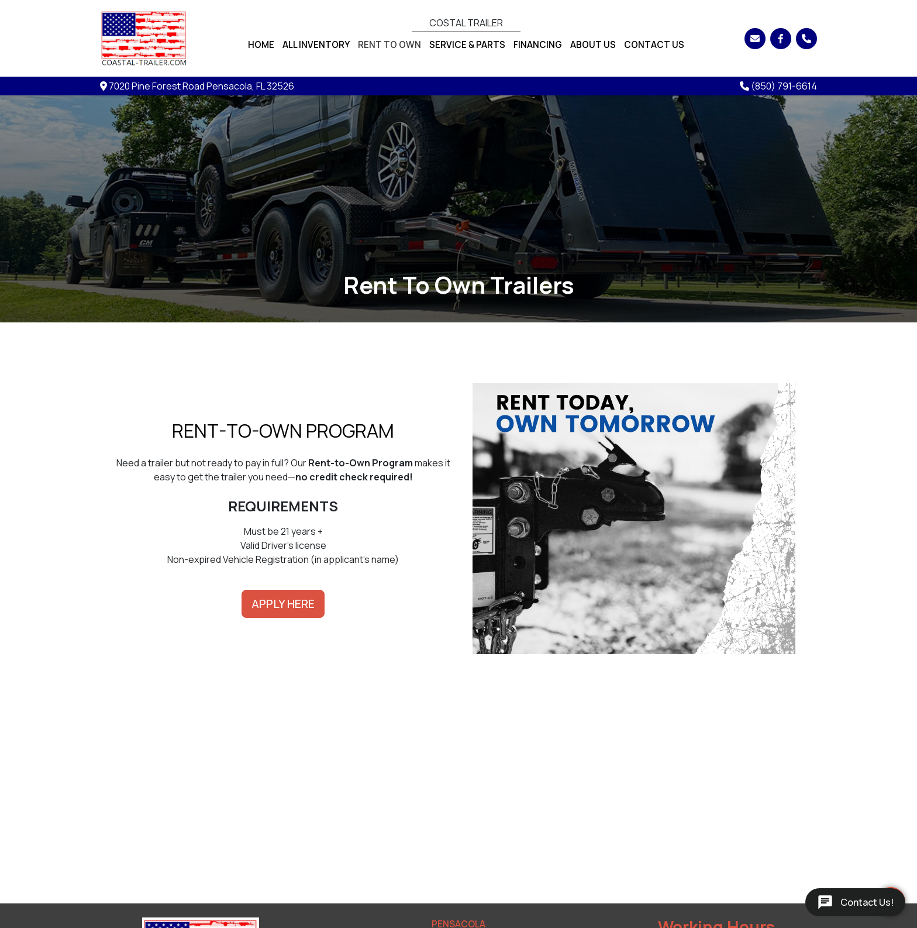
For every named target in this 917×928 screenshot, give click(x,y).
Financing (537, 45)
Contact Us (654, 45)
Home (261, 45)
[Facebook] (780, 38)
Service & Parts (467, 45)
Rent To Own (389, 45)
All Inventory (316, 45)
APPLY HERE (283, 603)
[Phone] (806, 38)
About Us (593, 45)
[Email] (755, 38)
